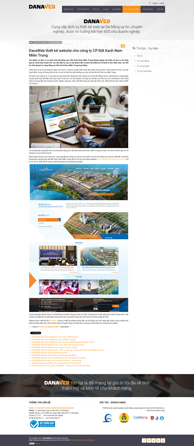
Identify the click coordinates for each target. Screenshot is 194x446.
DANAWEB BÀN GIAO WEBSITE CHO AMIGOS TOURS (53, 340)
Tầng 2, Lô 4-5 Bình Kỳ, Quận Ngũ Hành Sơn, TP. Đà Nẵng (56, 413)
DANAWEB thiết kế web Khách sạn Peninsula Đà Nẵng (53, 355)
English (155, 3)
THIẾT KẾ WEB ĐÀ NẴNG (49, 327)
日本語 (161, 3)
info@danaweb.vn (36, 418)
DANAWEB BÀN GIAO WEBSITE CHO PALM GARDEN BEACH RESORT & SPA (62, 342)
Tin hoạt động (55, 42)
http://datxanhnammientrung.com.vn (111, 159)
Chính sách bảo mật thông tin (83, 440)
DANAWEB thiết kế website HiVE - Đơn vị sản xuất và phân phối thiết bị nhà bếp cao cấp (67, 350)
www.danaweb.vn (53, 418)
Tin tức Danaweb (144, 71)
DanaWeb (53, 321)
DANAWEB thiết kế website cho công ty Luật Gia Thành (54, 347)
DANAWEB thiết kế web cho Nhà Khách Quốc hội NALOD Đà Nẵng (58, 358)
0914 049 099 (49, 415)
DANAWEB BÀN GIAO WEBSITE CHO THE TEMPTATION (54, 337)
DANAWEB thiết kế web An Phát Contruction (49, 353)
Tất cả (139, 56)
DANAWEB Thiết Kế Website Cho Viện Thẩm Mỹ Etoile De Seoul (57, 345)
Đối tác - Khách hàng (113, 402)
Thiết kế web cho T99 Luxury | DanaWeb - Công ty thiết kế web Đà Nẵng (60, 366)
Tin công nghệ (143, 66)
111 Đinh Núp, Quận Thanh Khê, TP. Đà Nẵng (51, 410)
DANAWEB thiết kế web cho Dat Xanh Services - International (56, 360)
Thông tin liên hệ (39, 402)
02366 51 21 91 (35, 415)
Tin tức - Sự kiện (40, 42)
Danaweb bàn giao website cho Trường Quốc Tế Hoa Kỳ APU (56, 363)
